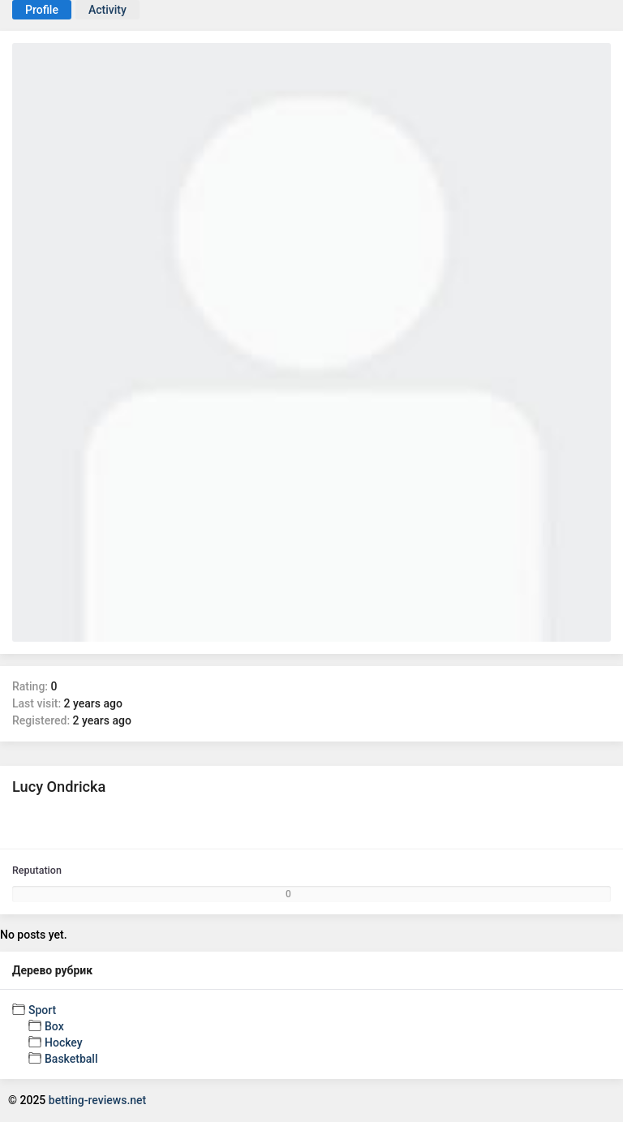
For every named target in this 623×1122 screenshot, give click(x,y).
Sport (42, 1010)
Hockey (64, 1042)
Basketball (71, 1058)
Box (54, 1026)
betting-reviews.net (97, 1100)
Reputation (37, 870)
